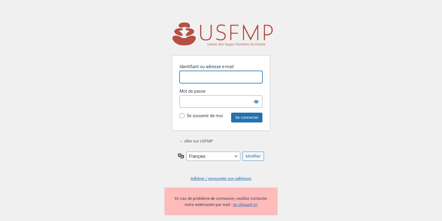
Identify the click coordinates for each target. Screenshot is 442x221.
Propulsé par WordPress (222, 35)
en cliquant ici (245, 204)
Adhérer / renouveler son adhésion (221, 178)
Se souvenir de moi (205, 115)
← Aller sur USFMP (196, 141)
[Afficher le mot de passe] (256, 101)
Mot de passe (192, 91)
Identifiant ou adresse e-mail (207, 66)
